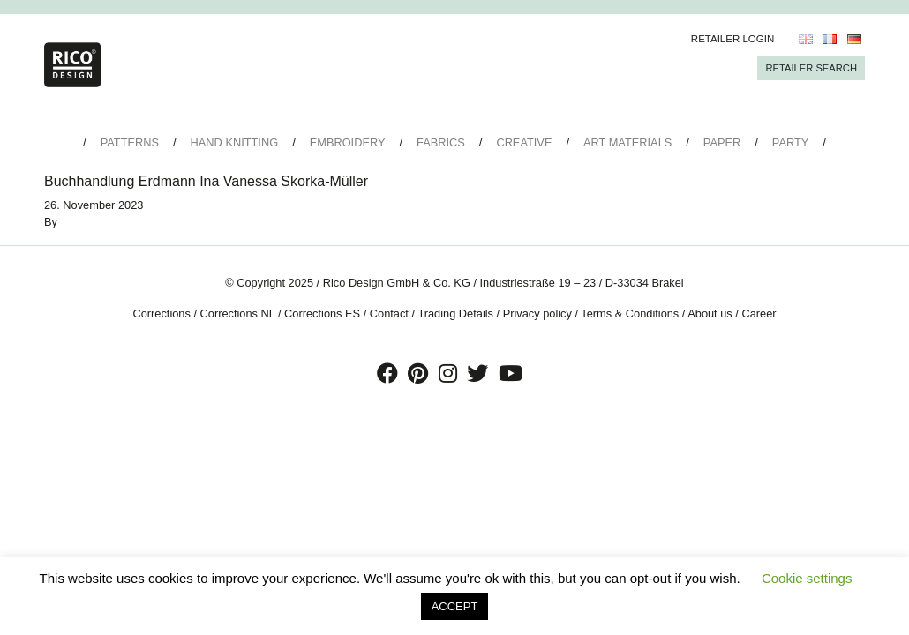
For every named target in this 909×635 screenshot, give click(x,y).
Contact (389, 313)
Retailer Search (811, 68)
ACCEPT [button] (455, 606)
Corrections (161, 313)
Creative (524, 142)
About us (709, 313)
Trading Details (455, 313)
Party (790, 142)
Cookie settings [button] (807, 578)
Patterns (130, 142)
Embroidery (348, 142)
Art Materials (627, 142)
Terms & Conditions (630, 313)
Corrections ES (322, 313)
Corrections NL (237, 313)
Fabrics (441, 142)
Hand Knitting (235, 142)
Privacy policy (537, 313)
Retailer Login (733, 39)
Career (758, 313)
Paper (721, 142)
